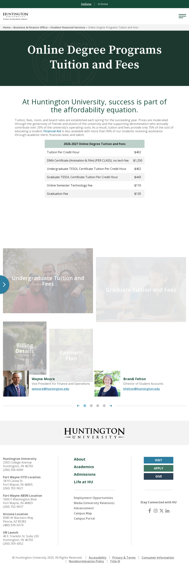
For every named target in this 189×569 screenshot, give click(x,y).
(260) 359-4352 (13, 544)
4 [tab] (104, 405)
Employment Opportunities (93, 498)
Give (158, 476)
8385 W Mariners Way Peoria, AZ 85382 (18, 519)
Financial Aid (52, 131)
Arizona (102, 4)
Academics (84, 466)
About (79, 459)
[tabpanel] (48, 384)
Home (7, 27)
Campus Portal (84, 518)
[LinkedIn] (167, 511)
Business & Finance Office (30, 27)
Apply (158, 468)
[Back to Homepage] (94, 432)
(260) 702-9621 (13, 488)
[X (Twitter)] (161, 511)
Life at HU (83, 481)
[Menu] (182, 16)
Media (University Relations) (94, 503)
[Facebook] (149, 511)
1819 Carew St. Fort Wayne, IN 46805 (18, 483)
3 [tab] (97, 405)
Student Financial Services (67, 27)
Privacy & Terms (124, 558)
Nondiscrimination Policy (86, 561)
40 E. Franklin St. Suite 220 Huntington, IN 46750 (21, 538)
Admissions (85, 474)
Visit (158, 460)
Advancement (84, 508)
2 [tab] (91, 405)
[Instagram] (155, 511)
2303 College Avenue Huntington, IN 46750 (18, 464)
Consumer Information (158, 558)
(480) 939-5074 (13, 525)
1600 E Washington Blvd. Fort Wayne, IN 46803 (20, 501)
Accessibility (97, 558)
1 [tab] (84, 405)
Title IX (115, 561)
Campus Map (83, 513)
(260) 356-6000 (13, 470)
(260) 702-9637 (13, 507)
